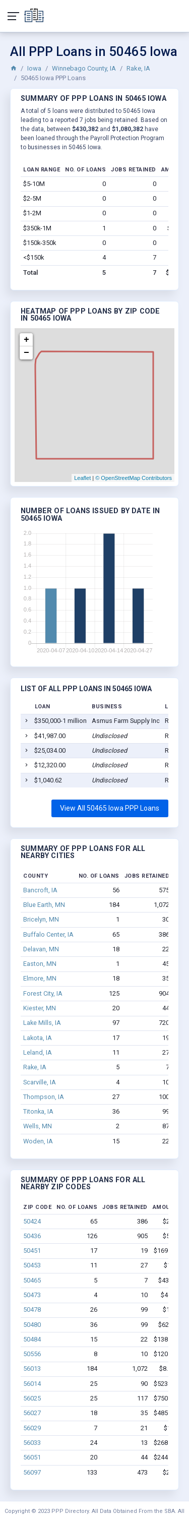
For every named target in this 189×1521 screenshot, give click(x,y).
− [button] (26, 353)
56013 (32, 1368)
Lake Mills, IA (42, 1022)
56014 (32, 1383)
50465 (32, 1280)
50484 (32, 1339)
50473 (32, 1295)
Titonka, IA (38, 1111)
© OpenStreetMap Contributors (133, 478)
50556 (32, 1354)
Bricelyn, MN (41, 919)
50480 (32, 1324)
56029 (32, 1428)
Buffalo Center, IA (48, 934)
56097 (32, 1472)
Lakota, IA (37, 1038)
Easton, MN (39, 963)
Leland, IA (37, 1052)
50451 (32, 1250)
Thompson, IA (43, 1097)
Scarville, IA (39, 1082)
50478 (32, 1309)
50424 (32, 1221)
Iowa (34, 68)
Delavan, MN (41, 949)
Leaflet (82, 478)
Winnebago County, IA (84, 68)
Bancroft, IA (40, 890)
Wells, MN (37, 1126)
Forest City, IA (42, 993)
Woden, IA (38, 1141)
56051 (32, 1457)
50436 (32, 1236)
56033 (32, 1442)
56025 (32, 1398)
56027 (32, 1413)
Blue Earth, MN (44, 904)
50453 (32, 1265)
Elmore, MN (39, 978)
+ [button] (26, 340)
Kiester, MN (39, 1008)
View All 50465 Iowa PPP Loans (109, 808)
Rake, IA (138, 68)
